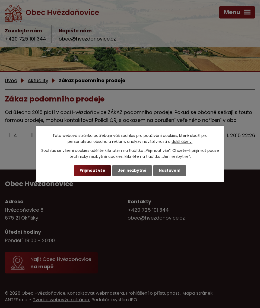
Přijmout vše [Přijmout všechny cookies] (92, 170)
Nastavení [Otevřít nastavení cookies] (169, 170)
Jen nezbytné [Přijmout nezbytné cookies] (132, 170)
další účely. (182, 141)
